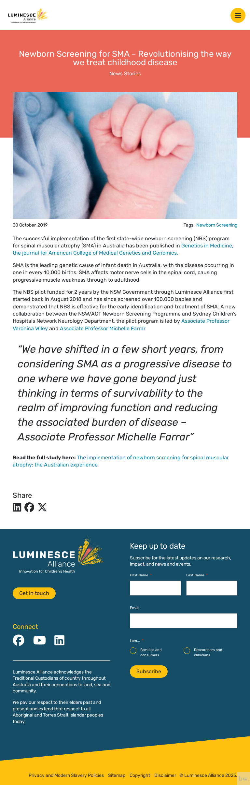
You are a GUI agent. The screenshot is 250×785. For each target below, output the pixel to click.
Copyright (140, 775)
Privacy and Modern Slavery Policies (66, 775)
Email (134, 608)
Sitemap (116, 775)
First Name (141, 575)
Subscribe (148, 671)
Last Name (197, 575)
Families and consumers (151, 652)
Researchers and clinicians (208, 652)
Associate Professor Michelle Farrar (103, 328)
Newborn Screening (216, 225)
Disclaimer (165, 775)
